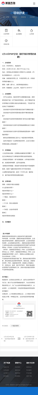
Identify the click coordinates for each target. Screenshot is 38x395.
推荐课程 (17, 373)
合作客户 (6, 373)
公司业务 (6, 370)
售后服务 (29, 370)
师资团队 (17, 376)
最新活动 (17, 370)
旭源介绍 (6, 367)
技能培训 (14, 17)
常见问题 (29, 373)
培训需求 (17, 367)
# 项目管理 (15, 326)
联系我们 (6, 376)
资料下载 (29, 376)
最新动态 (29, 367)
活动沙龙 (23, 17)
